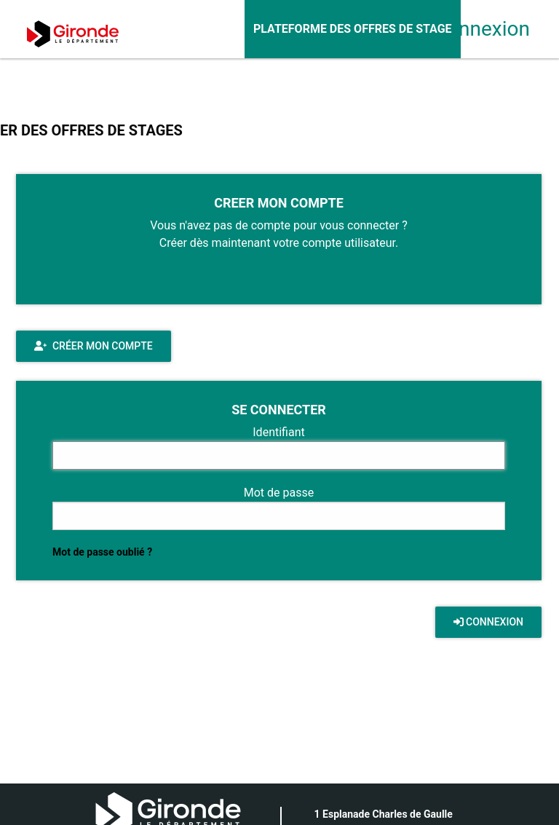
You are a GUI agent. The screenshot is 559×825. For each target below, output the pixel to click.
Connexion (471, 29)
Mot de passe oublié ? (102, 552)
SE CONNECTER (278, 409)
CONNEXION (488, 622)
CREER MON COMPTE (279, 202)
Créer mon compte (93, 346)
